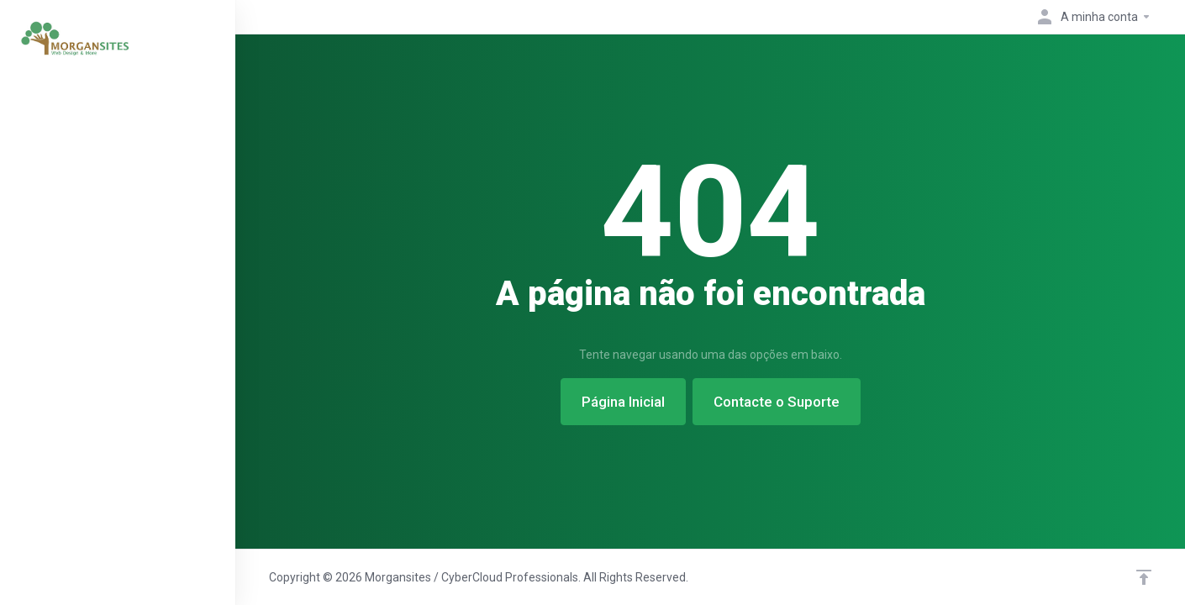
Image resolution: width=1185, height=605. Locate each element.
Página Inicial (623, 401)
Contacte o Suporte (777, 401)
